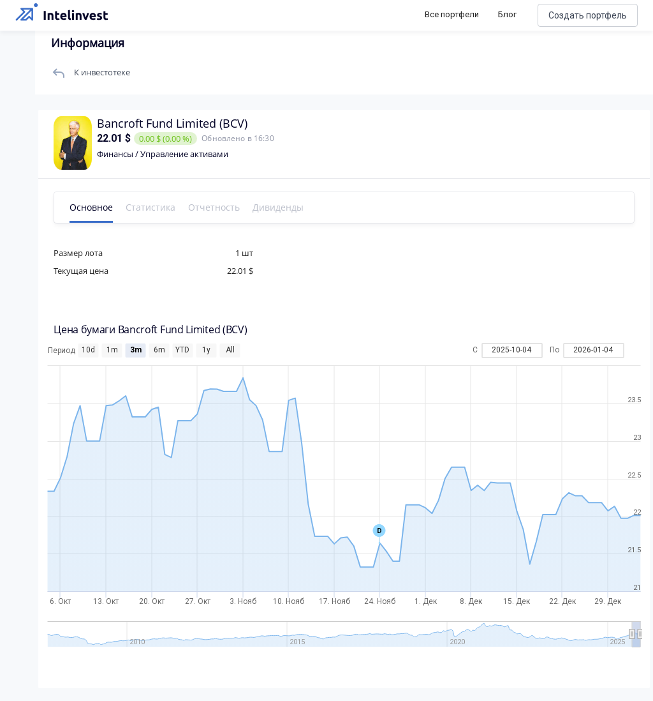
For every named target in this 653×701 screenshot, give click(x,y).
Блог (507, 14)
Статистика (154, 207)
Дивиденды (281, 207)
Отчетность (217, 207)
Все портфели (452, 14)
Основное (94, 207)
